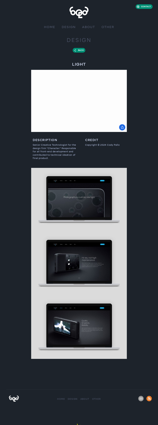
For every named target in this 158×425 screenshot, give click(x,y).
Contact (146, 7)
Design (69, 27)
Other (108, 27)
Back (81, 50)
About (88, 27)
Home (49, 27)
